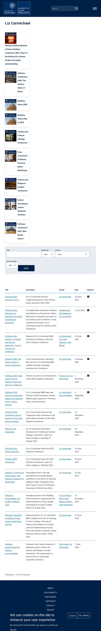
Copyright (50, 601)
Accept (72, 615)
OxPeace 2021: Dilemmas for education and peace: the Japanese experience (13, 316)
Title (8, 250)
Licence (57, 250)
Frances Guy (64, 376)
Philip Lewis (64, 499)
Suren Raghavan (66, 505)
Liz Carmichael (65, 297)
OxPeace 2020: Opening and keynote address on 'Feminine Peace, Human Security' (13, 398)
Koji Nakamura (65, 313)
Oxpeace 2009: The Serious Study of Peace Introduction (13, 362)
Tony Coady (64, 544)
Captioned (44, 250)
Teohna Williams (65, 396)
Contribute (50, 596)
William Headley (65, 502)
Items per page (11, 261)
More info (13, 629)
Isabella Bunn (64, 310)
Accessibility (50, 592)
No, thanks (84, 615)
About (50, 588)
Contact (50, 605)
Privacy (50, 610)
